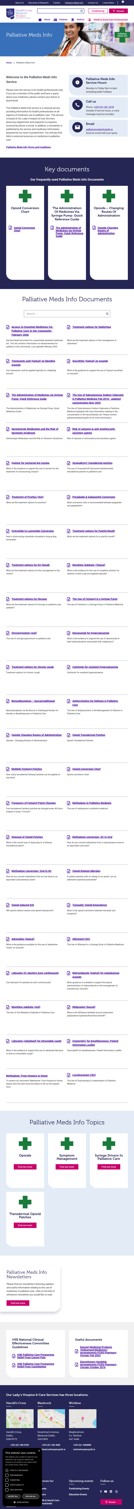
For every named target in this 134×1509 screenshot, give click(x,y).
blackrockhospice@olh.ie (53, 1393)
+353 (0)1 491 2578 (104, 117)
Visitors (80, 19)
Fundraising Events (79, 1432)
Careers (56, 3)
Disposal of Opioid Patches (27, 810)
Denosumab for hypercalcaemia (90, 606)
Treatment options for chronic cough (33, 640)
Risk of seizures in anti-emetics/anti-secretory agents (94, 404)
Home (47, 19)
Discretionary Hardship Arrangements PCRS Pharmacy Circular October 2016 (98, 1308)
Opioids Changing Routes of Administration (108, 241)
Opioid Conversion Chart (24, 239)
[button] (22, 1502)
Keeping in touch (15, 1438)
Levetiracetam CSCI (84, 1048)
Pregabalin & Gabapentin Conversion (93, 470)
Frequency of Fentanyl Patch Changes (34, 776)
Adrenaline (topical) (23, 912)
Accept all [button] (13, 1496)
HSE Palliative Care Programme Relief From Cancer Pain (35, 1300)
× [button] (39, 1451)
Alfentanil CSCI (81, 912)
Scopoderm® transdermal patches (92, 436)
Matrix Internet (80, 1505)
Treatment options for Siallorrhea (91, 300)
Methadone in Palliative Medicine (91, 776)
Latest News (108, 3)
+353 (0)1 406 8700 (19, 1389)
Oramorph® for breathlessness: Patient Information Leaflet (95, 1016)
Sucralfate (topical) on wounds (90, 334)
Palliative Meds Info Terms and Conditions (28, 157)
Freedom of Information (70, 1493)
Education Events (78, 1438)
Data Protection (47, 1493)
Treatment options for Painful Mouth (93, 504)
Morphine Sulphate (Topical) (88, 538)
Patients (63, 19)
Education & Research (38, 3)
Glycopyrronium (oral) (24, 606)
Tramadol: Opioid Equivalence (89, 878)
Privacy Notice (121, 1493)
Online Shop (12, 1432)
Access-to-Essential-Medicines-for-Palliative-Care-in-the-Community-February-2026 (32, 304)
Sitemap (89, 1493)
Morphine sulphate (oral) (26, 980)
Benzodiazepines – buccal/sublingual (33, 674)
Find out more (25, 1140)
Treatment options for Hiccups (29, 572)
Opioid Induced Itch (23, 878)
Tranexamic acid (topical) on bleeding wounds (33, 336)
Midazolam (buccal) (83, 980)
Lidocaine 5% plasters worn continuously (35, 946)
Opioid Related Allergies (86, 844)
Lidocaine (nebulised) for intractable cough (36, 1014)
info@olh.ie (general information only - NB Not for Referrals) (20, 1396)
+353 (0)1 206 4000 (51, 1389)
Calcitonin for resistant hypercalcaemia (95, 640)
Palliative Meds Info (74, 3)
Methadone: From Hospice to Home (27, 1049)
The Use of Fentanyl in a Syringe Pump (94, 572)
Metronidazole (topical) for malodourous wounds (95, 948)
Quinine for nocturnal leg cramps (30, 436)
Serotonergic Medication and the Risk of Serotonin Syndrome (35, 404)
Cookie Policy (103, 1493)
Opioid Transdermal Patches (88, 708)
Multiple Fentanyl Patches (27, 742)
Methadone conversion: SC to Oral (92, 810)
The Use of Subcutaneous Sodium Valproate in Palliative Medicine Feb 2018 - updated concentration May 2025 (98, 372)
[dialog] (22, 1477)
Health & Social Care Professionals (111, 19)
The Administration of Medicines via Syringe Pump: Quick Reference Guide (69, 242)
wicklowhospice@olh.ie (84, 1393)
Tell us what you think (17, 1444)
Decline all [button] (31, 1496)
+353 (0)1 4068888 (82, 1389)
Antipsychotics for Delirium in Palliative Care (95, 676)
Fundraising (98, 11)
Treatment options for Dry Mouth (31, 538)
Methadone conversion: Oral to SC (31, 844)
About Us (19, 3)
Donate (120, 11)
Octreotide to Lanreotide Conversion (33, 504)
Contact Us (93, 3)
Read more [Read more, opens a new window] (23, 1465)
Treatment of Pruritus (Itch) (28, 470)
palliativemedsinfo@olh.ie (99, 139)
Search (81, 11)
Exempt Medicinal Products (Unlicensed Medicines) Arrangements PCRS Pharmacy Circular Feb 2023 (98, 1295)
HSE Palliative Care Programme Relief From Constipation (35, 1309)
